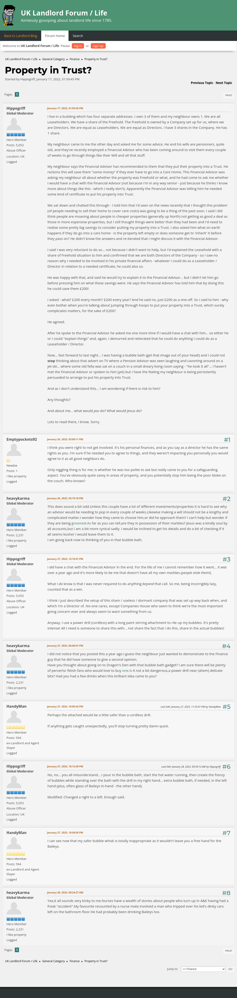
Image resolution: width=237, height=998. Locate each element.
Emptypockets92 (21, 439)
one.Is (127, 670)
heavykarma (18, 498)
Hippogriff (15, 108)
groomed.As (81, 523)
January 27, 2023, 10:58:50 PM (65, 832)
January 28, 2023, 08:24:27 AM (65, 892)
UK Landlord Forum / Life (64, 13)
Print (228, 95)
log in (78, 46)
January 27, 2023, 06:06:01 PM (65, 645)
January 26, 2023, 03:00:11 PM (65, 439)
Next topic (224, 83)
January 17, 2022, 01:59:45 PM (65, 108)
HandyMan (16, 706)
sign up (98, 46)
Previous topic (202, 83)
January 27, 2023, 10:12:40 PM (65, 766)
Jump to (172, 969)
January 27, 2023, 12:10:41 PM (65, 559)
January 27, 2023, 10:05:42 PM (65, 706)
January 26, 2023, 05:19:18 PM (65, 498)
